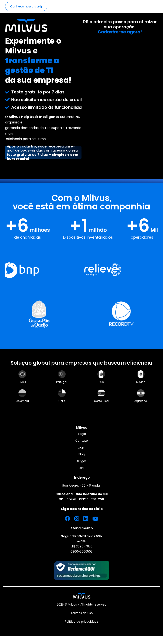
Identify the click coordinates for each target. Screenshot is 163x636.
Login (81, 447)
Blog (82, 454)
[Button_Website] (26, 6)
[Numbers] (81, 228)
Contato (81, 440)
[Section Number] (81, 217)
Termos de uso (81, 613)
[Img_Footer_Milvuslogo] (81, 596)
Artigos (81, 461)
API (81, 468)
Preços (82, 434)
